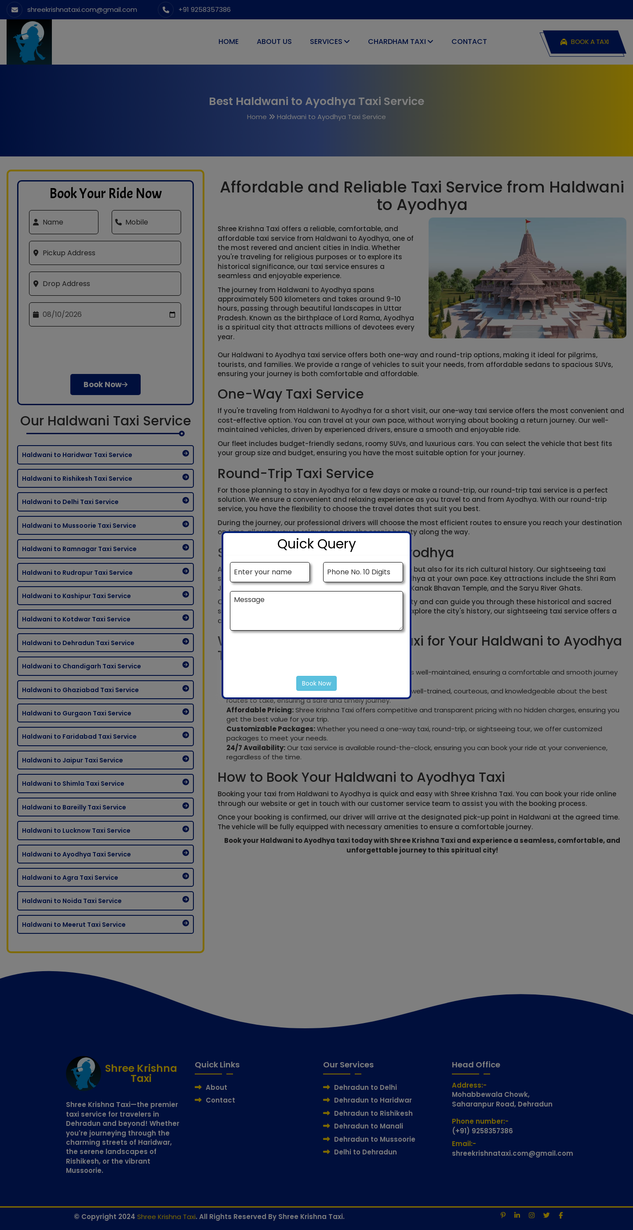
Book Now (316, 683)
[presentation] (297, 657)
